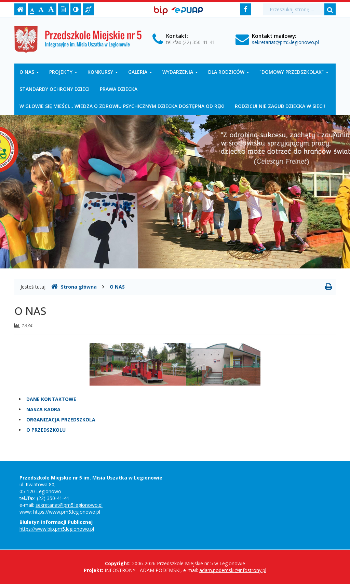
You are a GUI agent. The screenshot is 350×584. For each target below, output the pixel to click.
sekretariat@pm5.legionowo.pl (285, 42)
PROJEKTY (63, 72)
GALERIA (140, 72)
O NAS (29, 72)
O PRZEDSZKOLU (46, 430)
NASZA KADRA (43, 409)
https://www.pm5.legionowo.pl (66, 512)
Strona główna (74, 286)
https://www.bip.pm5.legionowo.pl (56, 529)
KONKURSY (103, 72)
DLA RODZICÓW (228, 72)
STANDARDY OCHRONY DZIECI (54, 89)
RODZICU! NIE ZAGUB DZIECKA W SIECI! (280, 106)
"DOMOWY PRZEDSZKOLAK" (293, 72)
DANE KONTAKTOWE (51, 399)
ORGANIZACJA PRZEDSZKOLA (60, 419)
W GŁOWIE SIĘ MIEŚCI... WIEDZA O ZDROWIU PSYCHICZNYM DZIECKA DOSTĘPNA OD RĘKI (122, 106)
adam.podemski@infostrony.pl (232, 570)
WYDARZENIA (180, 72)
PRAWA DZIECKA (118, 89)
